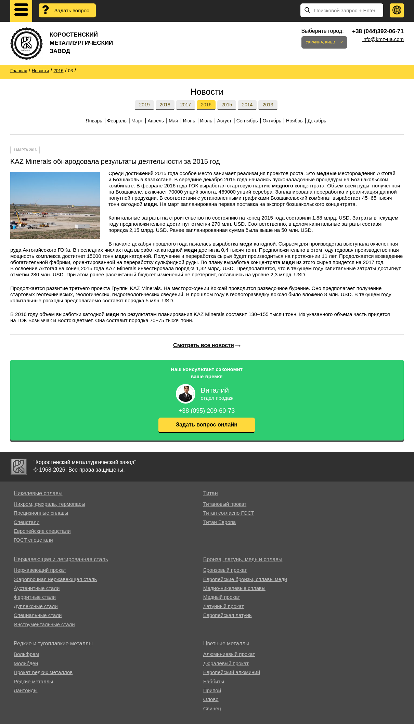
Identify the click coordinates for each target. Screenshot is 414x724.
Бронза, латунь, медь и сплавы (243, 559)
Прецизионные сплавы (41, 513)
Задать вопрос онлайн (206, 424)
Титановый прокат (224, 504)
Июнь (189, 120)
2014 (247, 104)
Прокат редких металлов (43, 672)
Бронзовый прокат (225, 570)
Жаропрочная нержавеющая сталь (55, 579)
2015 (226, 104)
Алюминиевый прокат (229, 654)
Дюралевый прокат (226, 663)
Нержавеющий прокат (40, 570)
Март (137, 120)
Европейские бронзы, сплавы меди (245, 579)
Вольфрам (26, 654)
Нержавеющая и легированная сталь (61, 559)
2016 (206, 104)
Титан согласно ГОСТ (228, 513)
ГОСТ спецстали (33, 540)
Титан (210, 493)
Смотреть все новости (203, 345)
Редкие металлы (33, 681)
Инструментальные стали (44, 624)
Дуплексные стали (36, 606)
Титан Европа (219, 522)
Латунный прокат (223, 606)
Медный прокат (221, 597)
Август (224, 120)
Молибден (26, 663)
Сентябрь (247, 120)
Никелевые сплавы (38, 493)
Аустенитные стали (37, 588)
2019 (144, 104)
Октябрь (272, 120)
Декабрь (317, 120)
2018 (165, 104)
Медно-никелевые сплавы (234, 588)
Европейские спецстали (42, 531)
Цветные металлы (226, 643)
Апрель (156, 120)
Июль (206, 120)
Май (173, 120)
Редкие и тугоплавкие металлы (53, 643)
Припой (212, 690)
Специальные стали (38, 615)
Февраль (117, 120)
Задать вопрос (71, 10)
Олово (211, 699)
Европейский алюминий (231, 672)
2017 (185, 104)
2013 (267, 104)
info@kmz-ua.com (383, 39)
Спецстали (26, 522)
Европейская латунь (227, 615)
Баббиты (213, 681)
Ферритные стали (35, 597)
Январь (94, 120)
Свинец (212, 708)
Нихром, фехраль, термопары (49, 504)
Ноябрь (294, 120)
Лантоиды (25, 690)
